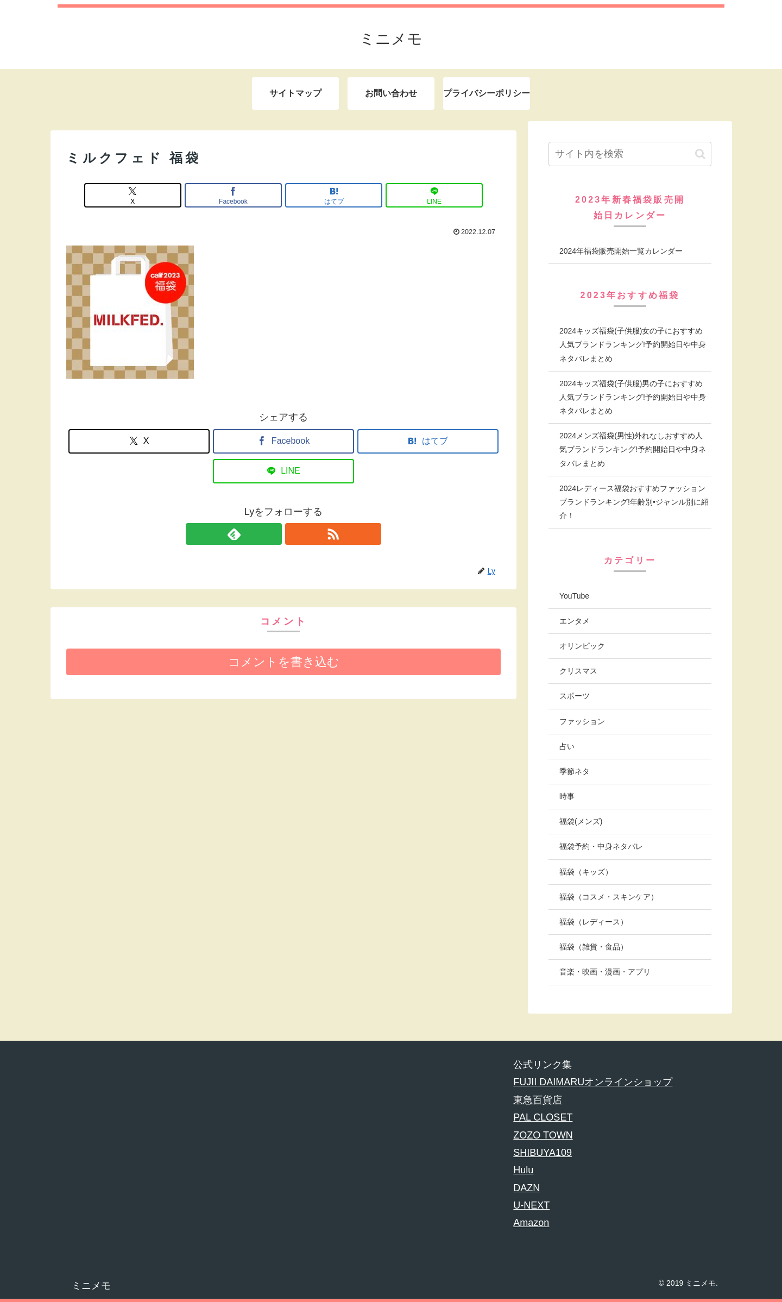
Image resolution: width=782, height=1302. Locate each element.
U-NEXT (531, 1205)
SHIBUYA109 (542, 1152)
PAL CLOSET (542, 1117)
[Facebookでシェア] (247, 195)
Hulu (523, 1170)
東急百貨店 (537, 1100)
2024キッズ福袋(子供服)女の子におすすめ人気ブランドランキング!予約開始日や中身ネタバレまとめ (632, 344)
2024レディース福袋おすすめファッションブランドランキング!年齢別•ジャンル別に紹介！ (634, 502)
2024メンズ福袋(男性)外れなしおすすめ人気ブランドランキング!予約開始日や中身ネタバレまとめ (632, 449)
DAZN (526, 1188)
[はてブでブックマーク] (320, 195)
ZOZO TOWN (542, 1135)
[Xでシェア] (174, 195)
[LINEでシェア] (393, 195)
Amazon (531, 1222)
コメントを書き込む (283, 662)
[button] (700, 154)
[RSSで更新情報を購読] (296, 534)
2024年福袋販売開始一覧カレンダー (621, 251)
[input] (629, 154)
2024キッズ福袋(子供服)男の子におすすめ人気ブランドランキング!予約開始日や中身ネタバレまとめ (632, 397)
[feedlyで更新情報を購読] (271, 534)
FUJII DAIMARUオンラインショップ (592, 1082)
